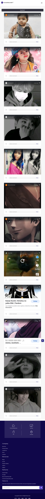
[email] (10, 488)
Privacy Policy (5, 448)
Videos (3, 465)
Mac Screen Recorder (6, 476)
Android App (4, 472)
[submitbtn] (41, 487)
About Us (4, 446)
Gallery (3, 467)
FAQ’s (3, 452)
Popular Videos (5, 463)
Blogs (3, 459)
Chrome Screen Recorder (7, 478)
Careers (4, 454)
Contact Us (4, 450)
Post (37, 41)
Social (3, 461)
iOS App (4, 474)
